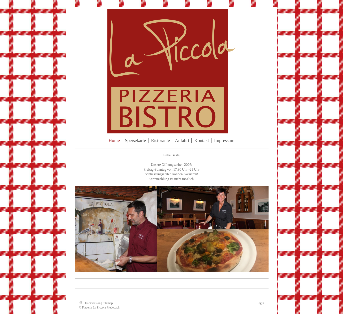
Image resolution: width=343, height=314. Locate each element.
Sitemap (108, 303)
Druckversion (90, 303)
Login (260, 303)
